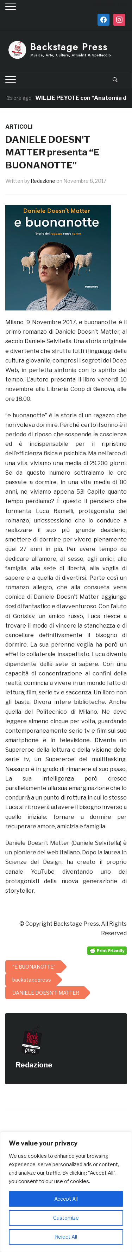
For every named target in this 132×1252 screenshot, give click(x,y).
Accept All (66, 1199)
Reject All (66, 1237)
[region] (66, 1192)
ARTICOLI (19, 126)
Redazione (43, 181)
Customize (66, 1218)
